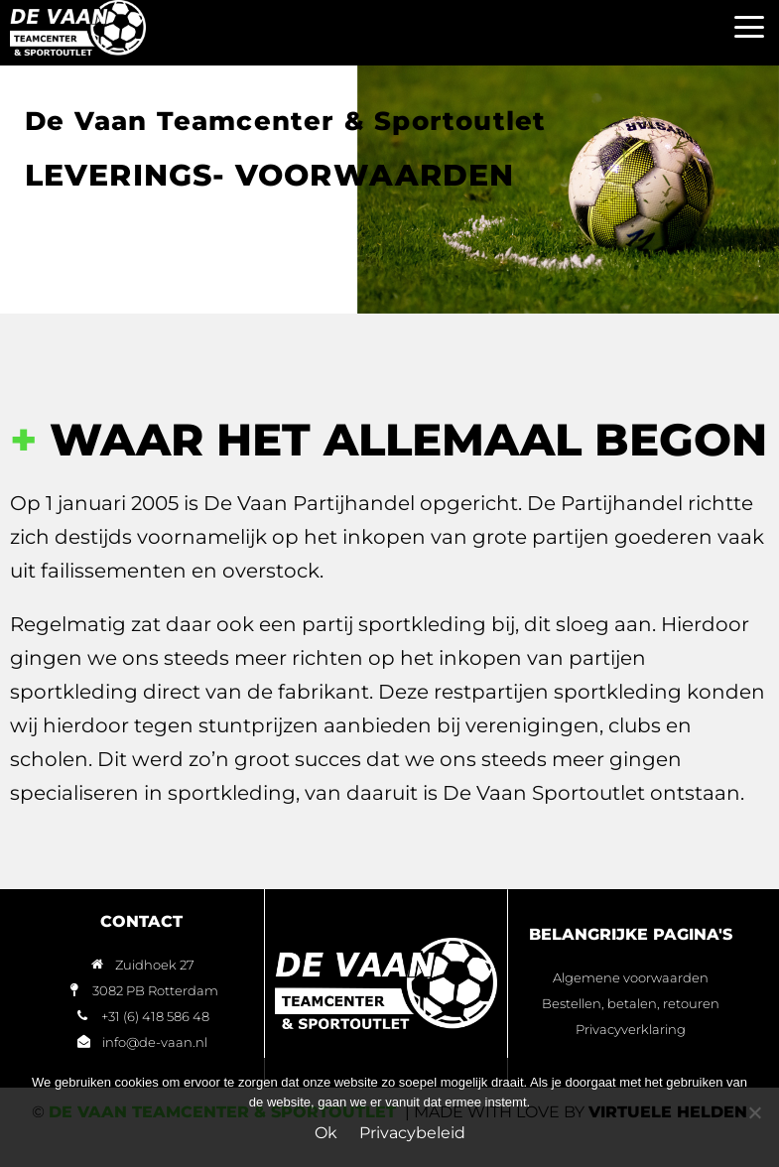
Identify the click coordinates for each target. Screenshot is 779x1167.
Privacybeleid (412, 1132)
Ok (326, 1132)
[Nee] (754, 1112)
